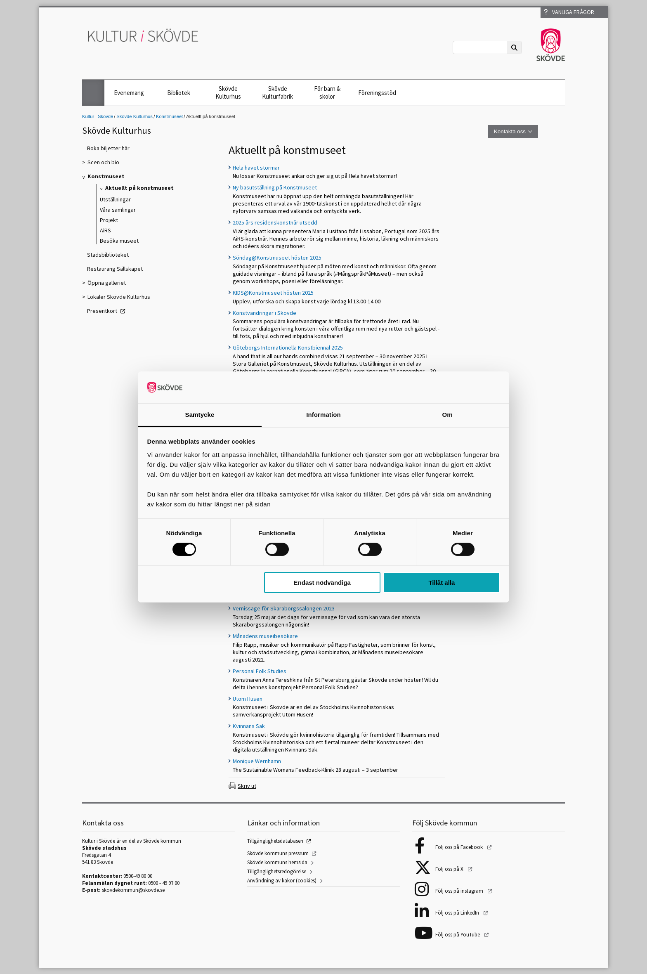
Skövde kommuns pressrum (278, 853)
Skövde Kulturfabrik (277, 92)
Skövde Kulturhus (228, 92)
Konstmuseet (169, 116)
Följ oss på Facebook (459, 847)
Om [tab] (447, 414)
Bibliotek (178, 93)
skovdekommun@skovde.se (133, 890)
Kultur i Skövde (97, 116)
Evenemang (129, 93)
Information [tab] (323, 414)
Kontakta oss (510, 131)
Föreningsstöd (377, 93)
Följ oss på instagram (459, 890)
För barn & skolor (327, 92)
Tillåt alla (441, 582)
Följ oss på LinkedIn (457, 912)
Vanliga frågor (569, 12)
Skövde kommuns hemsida (277, 862)
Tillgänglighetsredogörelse (276, 871)
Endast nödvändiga (322, 582)
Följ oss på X (450, 868)
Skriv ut (247, 786)
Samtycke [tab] (200, 414)
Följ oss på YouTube (458, 934)
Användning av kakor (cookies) (281, 880)
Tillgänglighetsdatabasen (275, 840)
